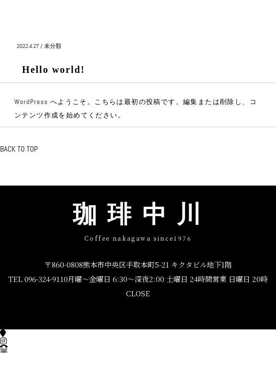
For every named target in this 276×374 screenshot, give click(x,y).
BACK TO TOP (19, 149)
